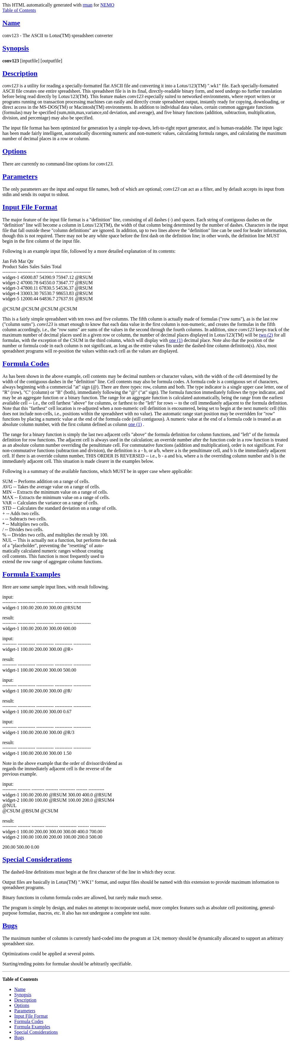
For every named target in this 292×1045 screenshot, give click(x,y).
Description (20, 73)
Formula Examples (31, 574)
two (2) (266, 334)
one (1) (176, 340)
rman (87, 4)
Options (14, 151)
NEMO (107, 4)
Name (11, 23)
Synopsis (15, 48)
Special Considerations (37, 859)
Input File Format (29, 207)
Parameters (20, 176)
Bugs (9, 925)
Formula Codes (25, 363)
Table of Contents (19, 10)
